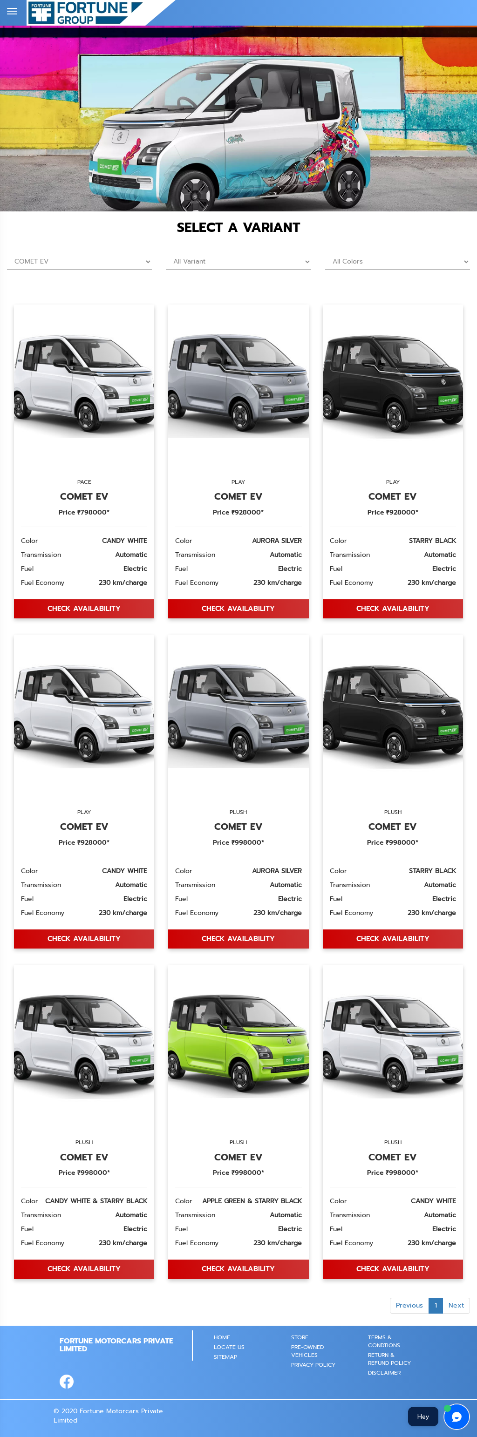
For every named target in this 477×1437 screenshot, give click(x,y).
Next (456, 1305)
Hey (423, 1416)
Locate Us (229, 1347)
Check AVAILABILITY (84, 608)
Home (222, 1337)
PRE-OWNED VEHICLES (307, 1351)
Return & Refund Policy (389, 1359)
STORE (299, 1337)
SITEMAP (225, 1357)
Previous (409, 1305)
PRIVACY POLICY (313, 1365)
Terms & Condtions (384, 1341)
